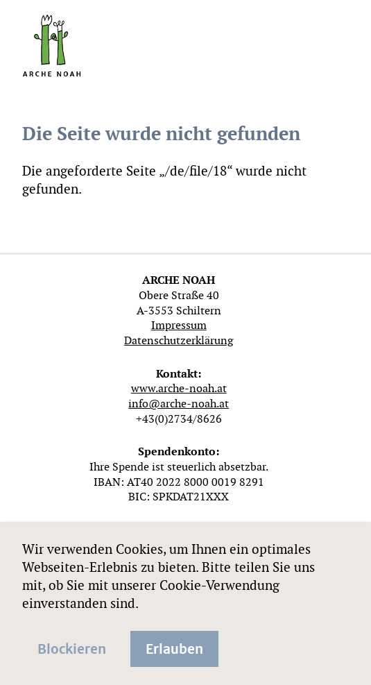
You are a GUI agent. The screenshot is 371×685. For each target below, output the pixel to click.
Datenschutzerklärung (178, 340)
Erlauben (174, 647)
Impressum (179, 325)
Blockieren (71, 647)
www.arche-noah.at (179, 388)
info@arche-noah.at (178, 403)
